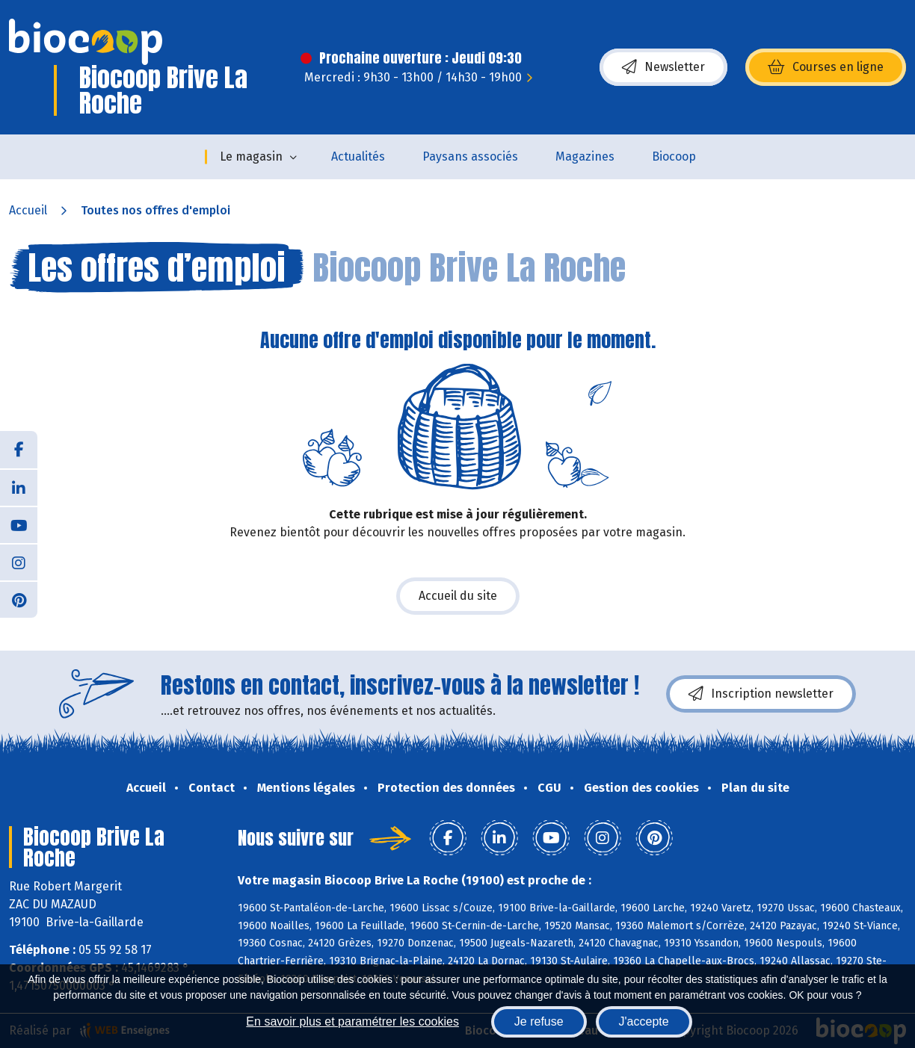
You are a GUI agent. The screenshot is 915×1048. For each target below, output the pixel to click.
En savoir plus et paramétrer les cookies (352, 1021)
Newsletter (663, 67)
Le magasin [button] (251, 156)
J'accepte (644, 1021)
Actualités (358, 156)
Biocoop (674, 156)
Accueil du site (458, 596)
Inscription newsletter (761, 693)
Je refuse (539, 1021)
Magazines (584, 156)
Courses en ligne (826, 67)
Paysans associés (470, 156)
